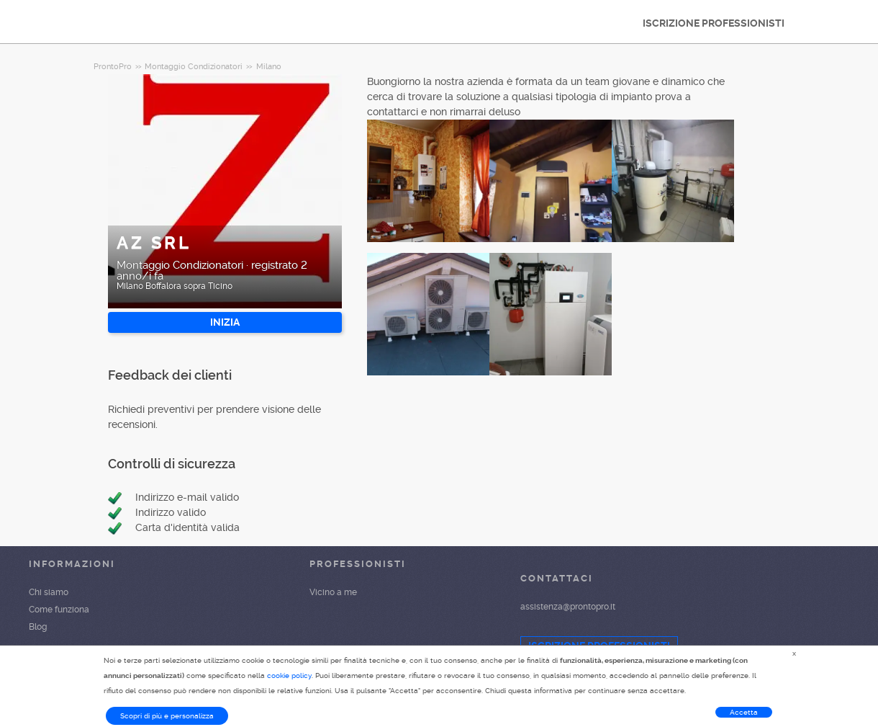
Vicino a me (333, 592)
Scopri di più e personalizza (167, 716)
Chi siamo (48, 592)
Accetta (744, 712)
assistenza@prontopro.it (567, 607)
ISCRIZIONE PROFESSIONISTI (713, 23)
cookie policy (289, 675)
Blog (38, 627)
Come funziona (59, 610)
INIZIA (225, 322)
